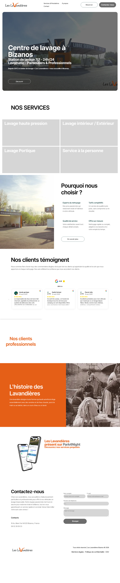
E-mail (89, 515)
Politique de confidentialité (94, 574)
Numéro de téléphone (70, 522)
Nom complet (67, 515)
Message (66, 530)
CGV (107, 574)
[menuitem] (51, 3)
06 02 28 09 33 (16, 548)
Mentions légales (78, 574)
